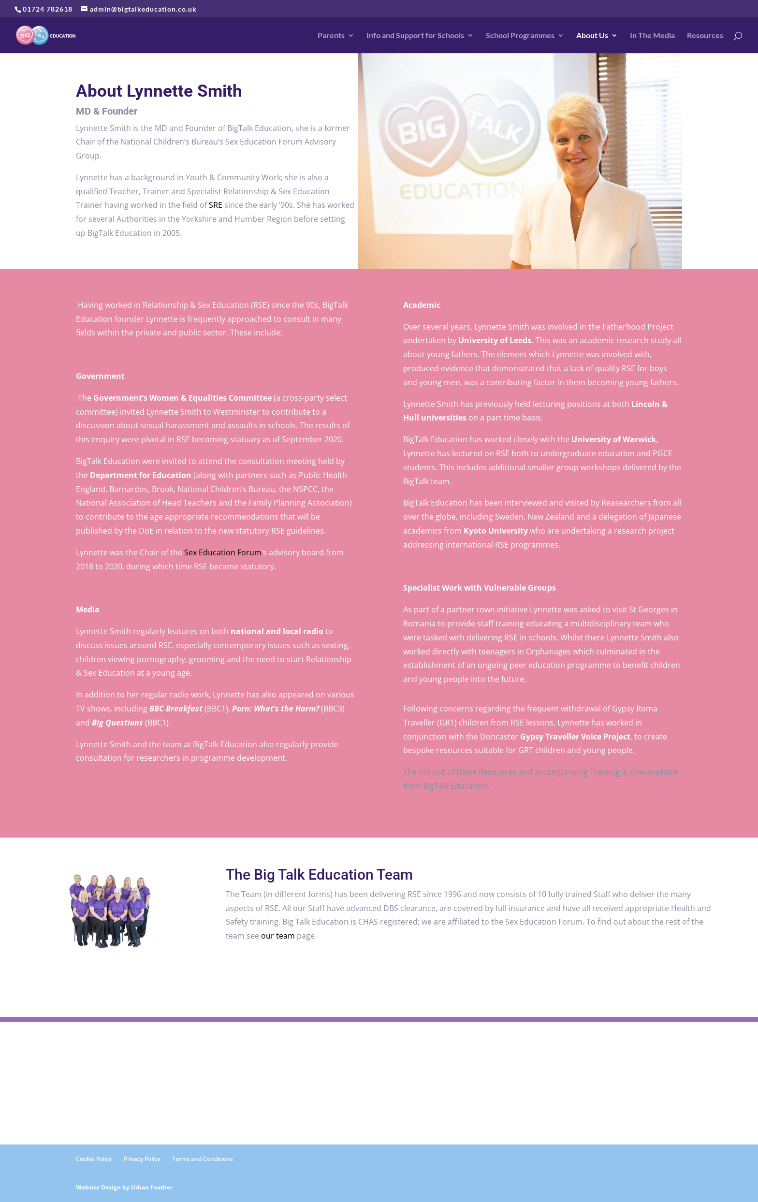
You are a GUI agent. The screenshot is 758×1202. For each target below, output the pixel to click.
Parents (331, 36)
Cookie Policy (94, 1159)
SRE (215, 205)
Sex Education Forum (223, 552)
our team (278, 935)
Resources (705, 36)
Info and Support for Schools (415, 36)
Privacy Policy (142, 1159)
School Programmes (520, 36)
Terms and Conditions (202, 1159)
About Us (592, 36)
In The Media (652, 36)
